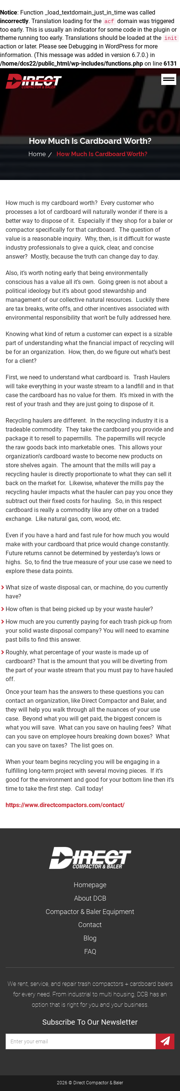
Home (37, 154)
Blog (90, 938)
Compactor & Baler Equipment (90, 912)
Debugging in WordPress (101, 46)
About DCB (90, 898)
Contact (90, 925)
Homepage (90, 885)
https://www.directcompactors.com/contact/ (65, 805)
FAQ (90, 951)
